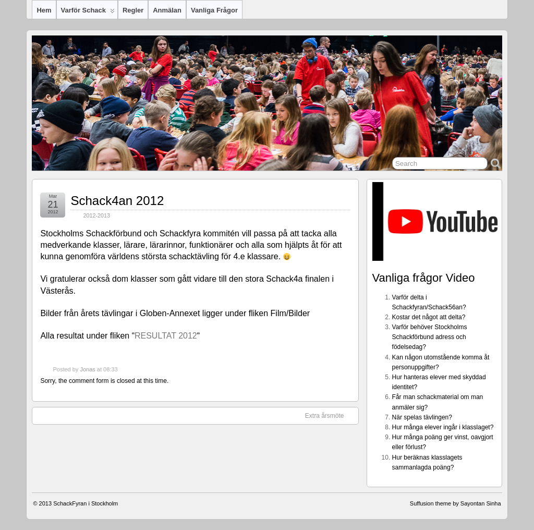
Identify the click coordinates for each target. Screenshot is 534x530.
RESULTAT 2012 (166, 335)
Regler (133, 10)
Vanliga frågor (214, 10)
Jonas (87, 369)
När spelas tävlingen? (422, 417)
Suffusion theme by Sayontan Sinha (455, 503)
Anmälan (167, 10)
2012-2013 (96, 215)
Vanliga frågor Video (423, 277)
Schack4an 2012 (117, 201)
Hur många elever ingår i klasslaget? (443, 427)
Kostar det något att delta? (429, 317)
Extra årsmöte (330, 415)
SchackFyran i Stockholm (85, 503)
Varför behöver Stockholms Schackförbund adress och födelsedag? (429, 337)
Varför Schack (88, 12)
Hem (44, 10)
